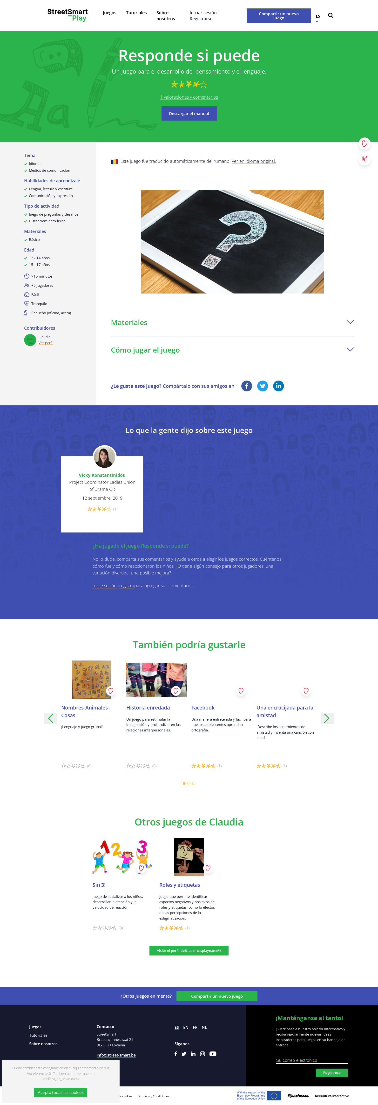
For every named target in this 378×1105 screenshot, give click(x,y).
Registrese (332, 1073)
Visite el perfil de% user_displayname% (189, 950)
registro (126, 585)
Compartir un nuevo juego (279, 15)
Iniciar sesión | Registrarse (205, 15)
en (186, 1027)
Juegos (109, 12)
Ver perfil (46, 342)
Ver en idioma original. (254, 161)
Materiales (232, 322)
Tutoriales (136, 12)
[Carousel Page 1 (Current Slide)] (184, 783)
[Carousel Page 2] (189, 783)
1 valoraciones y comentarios (189, 97)
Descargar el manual (189, 113)
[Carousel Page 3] (193, 783)
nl (204, 1027)
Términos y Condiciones (153, 1096)
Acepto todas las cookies (61, 1092)
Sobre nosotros (165, 15)
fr (195, 1027)
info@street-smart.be (116, 1055)
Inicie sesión (105, 585)
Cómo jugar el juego (232, 350)
